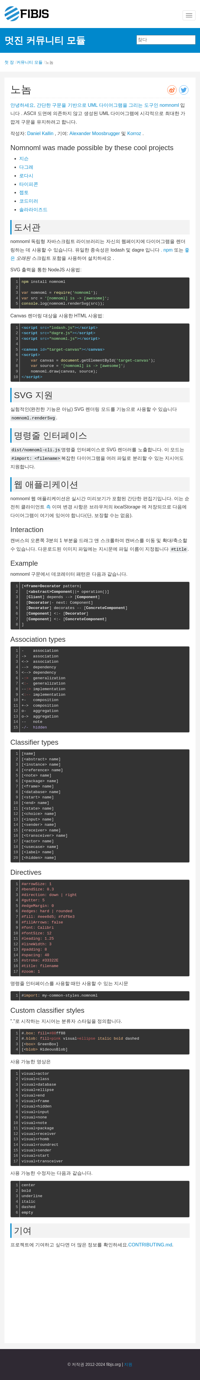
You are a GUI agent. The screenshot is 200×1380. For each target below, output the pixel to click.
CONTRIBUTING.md (150, 1244)
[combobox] (166, 40)
